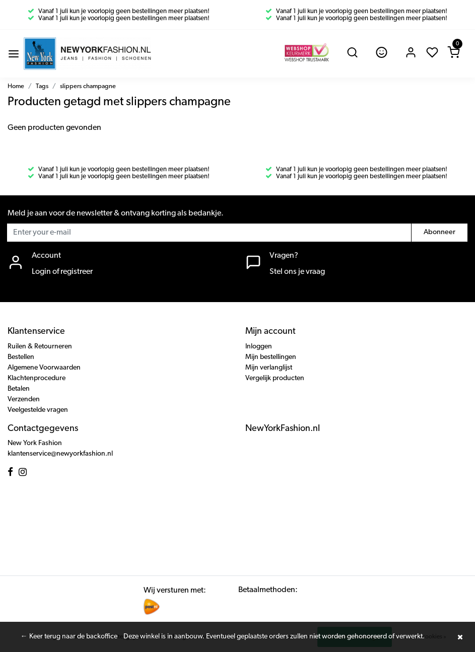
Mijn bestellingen (270, 357)
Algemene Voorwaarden (44, 368)
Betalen (19, 389)
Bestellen (21, 357)
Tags (42, 86)
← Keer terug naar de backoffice (69, 636)
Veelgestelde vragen (38, 410)
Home (16, 86)
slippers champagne (88, 86)
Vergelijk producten (274, 378)
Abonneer (439, 232)
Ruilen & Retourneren (40, 346)
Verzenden (24, 399)
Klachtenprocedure (36, 378)
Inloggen (258, 346)
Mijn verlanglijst (268, 368)
